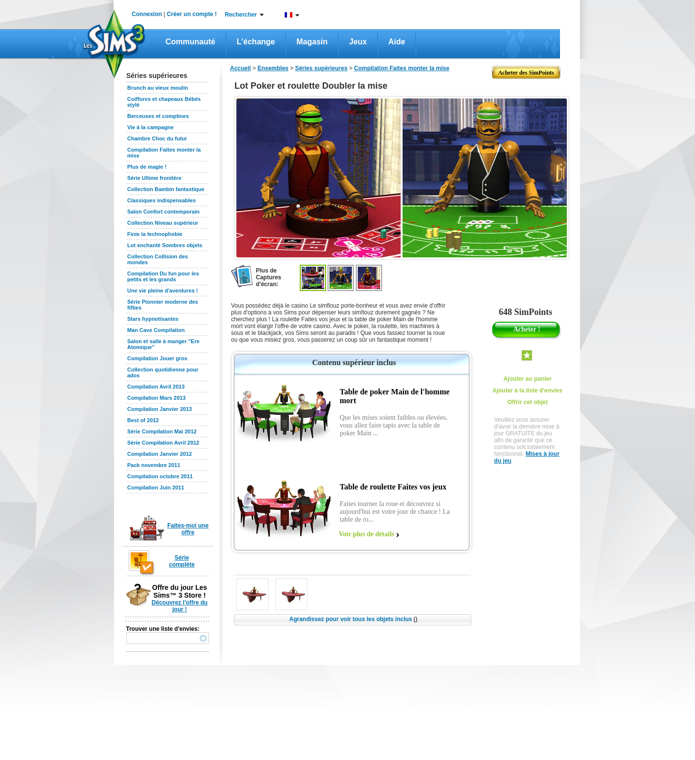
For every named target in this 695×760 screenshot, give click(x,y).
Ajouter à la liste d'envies (528, 390)
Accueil (240, 68)
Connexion (147, 14)
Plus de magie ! (147, 167)
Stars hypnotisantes (152, 319)
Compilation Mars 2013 (156, 398)
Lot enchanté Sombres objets (164, 245)
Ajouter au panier (527, 378)
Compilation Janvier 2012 (159, 454)
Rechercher (241, 14)
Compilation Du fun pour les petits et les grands (163, 276)
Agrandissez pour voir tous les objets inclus (353, 619)
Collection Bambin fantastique (165, 189)
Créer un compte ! (192, 14)
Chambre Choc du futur (157, 138)
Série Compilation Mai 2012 (161, 431)
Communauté (190, 42)
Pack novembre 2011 (153, 465)
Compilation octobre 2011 (160, 476)
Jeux (358, 42)
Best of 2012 (143, 420)
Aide (396, 42)
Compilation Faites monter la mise (401, 68)
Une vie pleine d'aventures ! (162, 290)
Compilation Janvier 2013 (159, 409)
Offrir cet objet (527, 402)
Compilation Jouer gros (157, 358)
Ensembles (272, 68)
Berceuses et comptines (158, 116)
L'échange (256, 42)
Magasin (312, 42)
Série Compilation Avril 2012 (163, 443)
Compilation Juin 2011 (155, 487)
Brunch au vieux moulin (157, 88)
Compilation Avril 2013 (156, 387)
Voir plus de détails (366, 534)
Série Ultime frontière (154, 178)
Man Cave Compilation (156, 330)
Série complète (182, 561)
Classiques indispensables (161, 200)
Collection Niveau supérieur (162, 223)
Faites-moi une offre (188, 529)
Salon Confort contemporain (163, 211)
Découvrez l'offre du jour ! (180, 606)
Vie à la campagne (150, 127)
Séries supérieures (321, 68)
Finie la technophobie (154, 234)
